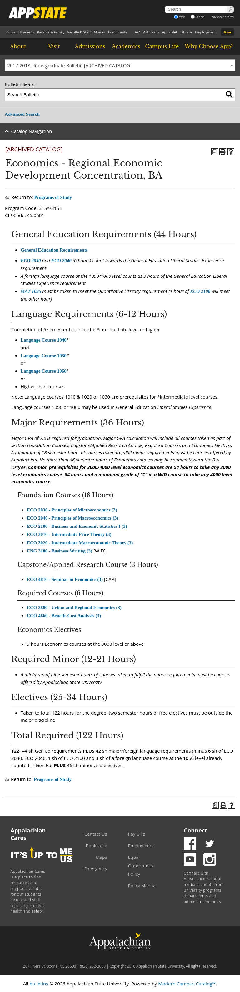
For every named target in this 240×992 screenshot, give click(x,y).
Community (117, 32)
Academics (126, 46)
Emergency (95, 869)
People (198, 17)
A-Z (137, 32)
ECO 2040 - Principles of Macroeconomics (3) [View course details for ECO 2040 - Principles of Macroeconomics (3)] (72, 518)
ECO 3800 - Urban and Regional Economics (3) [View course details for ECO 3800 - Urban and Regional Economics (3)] (74, 607)
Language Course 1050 (44, 355)
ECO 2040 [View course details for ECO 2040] (61, 260)
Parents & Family (51, 32)
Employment (205, 32)
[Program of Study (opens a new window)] (214, 151)
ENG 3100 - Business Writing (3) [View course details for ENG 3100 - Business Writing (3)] (59, 550)
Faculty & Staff (79, 32)
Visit (54, 46)
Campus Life (162, 46)
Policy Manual (142, 885)
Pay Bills (136, 834)
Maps (101, 857)
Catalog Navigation (31, 131)
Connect (195, 830)
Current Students (20, 32)
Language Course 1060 (44, 371)
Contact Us (95, 834)
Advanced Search (22, 114)
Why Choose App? (209, 46)
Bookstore (96, 845)
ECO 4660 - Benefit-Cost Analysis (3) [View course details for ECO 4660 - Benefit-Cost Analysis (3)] (64, 615)
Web (179, 17)
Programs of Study (53, 197)
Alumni (99, 32)
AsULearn (151, 32)
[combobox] (120, 65)
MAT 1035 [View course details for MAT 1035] (31, 291)
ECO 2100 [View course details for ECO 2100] (200, 291)
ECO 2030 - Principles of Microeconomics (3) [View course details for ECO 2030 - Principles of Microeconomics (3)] (72, 509)
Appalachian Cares (28, 834)
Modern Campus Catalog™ (187, 983)
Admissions (90, 46)
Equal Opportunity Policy (140, 865)
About (18, 46)
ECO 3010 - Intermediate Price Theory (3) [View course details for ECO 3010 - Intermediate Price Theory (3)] (69, 534)
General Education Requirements (54, 249)
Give (227, 32)
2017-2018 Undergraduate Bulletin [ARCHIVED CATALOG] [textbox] (70, 65)
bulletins (38, 983)
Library (186, 32)
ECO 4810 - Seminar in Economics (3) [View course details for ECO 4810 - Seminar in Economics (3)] (65, 579)
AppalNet (169, 32)
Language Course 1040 (44, 340)
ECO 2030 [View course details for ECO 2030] (31, 260)
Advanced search (223, 17)
